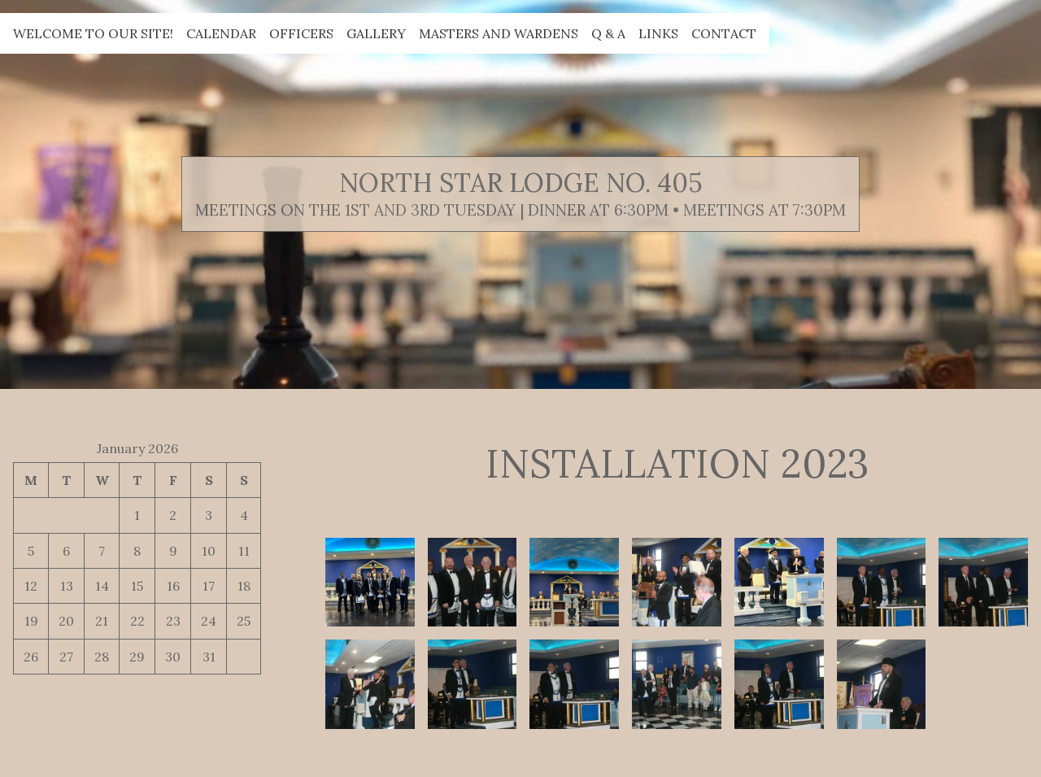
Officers (301, 33)
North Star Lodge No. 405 (521, 182)
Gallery (376, 33)
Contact (723, 33)
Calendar (221, 33)
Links (658, 33)
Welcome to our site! (93, 33)
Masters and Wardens (498, 33)
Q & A (608, 33)
